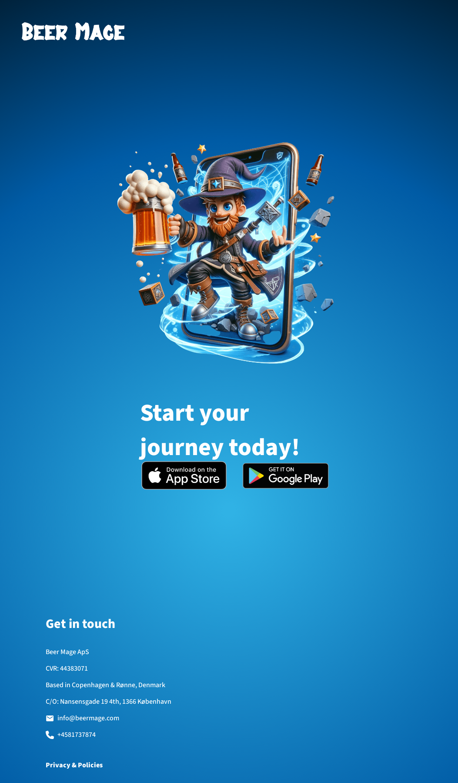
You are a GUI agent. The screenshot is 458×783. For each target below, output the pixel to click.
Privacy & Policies (74, 765)
